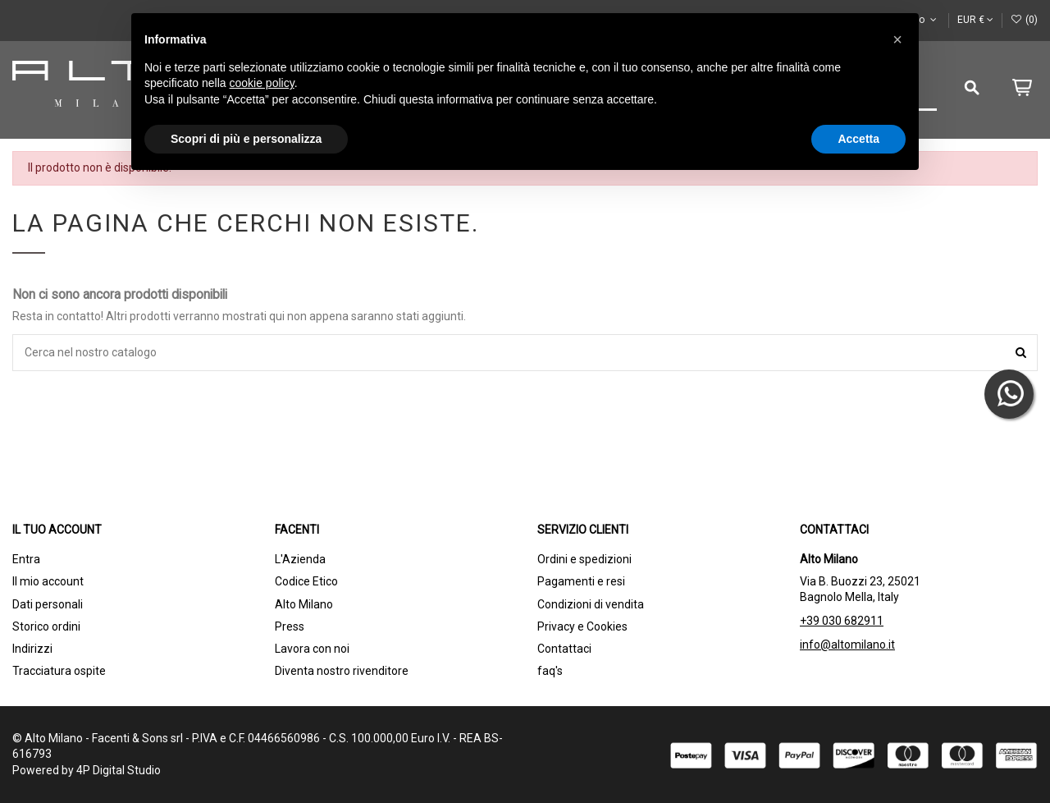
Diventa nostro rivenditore (342, 670)
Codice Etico (306, 581)
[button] (897, 39)
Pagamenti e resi (581, 581)
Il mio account (48, 581)
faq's (550, 670)
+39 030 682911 (841, 620)
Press (289, 626)
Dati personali (47, 604)
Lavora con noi (312, 648)
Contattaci (564, 648)
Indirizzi (32, 648)
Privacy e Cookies (582, 626)
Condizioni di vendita (590, 604)
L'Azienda (300, 559)
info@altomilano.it (847, 644)
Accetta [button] (858, 138)
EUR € (975, 19)
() (1024, 19)
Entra (26, 559)
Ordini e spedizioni (584, 559)
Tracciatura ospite (59, 670)
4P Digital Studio (118, 770)
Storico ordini (46, 626)
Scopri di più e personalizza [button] (246, 138)
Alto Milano (304, 604)
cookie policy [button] (262, 82)
